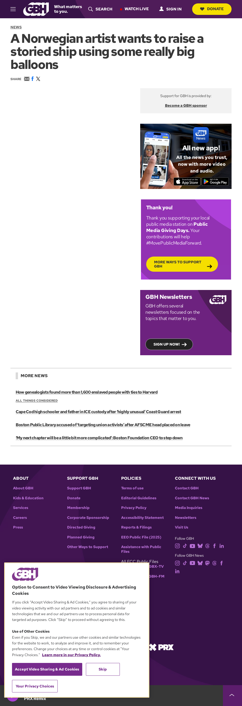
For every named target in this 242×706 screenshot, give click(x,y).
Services (20, 508)
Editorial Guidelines (138, 498)
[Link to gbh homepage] (36, 8)
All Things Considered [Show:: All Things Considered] (37, 401)
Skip (103, 669)
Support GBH (79, 488)
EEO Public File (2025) (141, 537)
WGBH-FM (154, 576)
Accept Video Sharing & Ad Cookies (47, 669)
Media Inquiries (188, 508)
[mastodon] (207, 562)
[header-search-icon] (100, 9)
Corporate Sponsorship (88, 517)
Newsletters (185, 517)
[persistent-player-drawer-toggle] (232, 695)
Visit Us (181, 527)
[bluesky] (200, 545)
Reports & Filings (136, 527)
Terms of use (132, 488)
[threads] (207, 545)
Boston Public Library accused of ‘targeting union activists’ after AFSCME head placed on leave (103, 425)
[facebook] (214, 545)
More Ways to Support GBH (177, 263)
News (16, 27)
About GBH (23, 488)
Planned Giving (81, 537)
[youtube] (192, 545)
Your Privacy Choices (35, 686)
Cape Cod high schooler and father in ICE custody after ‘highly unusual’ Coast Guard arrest (98, 412)
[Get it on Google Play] (215, 181)
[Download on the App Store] (187, 181)
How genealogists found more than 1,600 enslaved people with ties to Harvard (87, 392)
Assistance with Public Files (141, 549)
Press (18, 527)
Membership (78, 508)
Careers (20, 517)
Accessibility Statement (142, 517)
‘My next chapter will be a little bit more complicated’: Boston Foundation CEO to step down (99, 438)
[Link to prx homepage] (161, 647)
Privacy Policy (133, 508)
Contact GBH (187, 488)
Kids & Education (28, 498)
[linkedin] (221, 545)
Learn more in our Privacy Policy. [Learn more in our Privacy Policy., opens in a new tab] (71, 654)
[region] (76, 630)
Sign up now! (167, 344)
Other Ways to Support (87, 547)
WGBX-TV (154, 566)
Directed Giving (81, 527)
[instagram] (177, 545)
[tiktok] (185, 545)
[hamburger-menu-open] (14, 9)
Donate (212, 8)
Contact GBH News (192, 498)
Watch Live (137, 8)
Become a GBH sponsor (186, 105)
